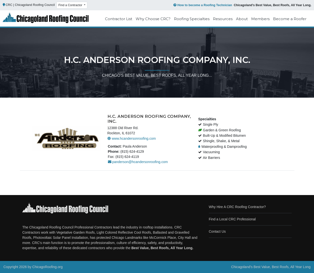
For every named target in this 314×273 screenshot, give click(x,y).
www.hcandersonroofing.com (131, 138)
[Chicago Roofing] (46, 19)
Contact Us (217, 231)
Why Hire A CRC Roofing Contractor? (237, 207)
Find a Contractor (70, 5)
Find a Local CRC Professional (232, 219)
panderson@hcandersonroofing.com (138, 162)
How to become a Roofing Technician (202, 5)
